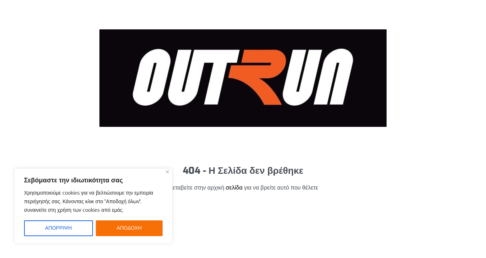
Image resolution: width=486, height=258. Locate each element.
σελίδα (234, 187)
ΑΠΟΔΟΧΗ (129, 228)
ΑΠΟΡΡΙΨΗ (58, 228)
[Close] (167, 171)
